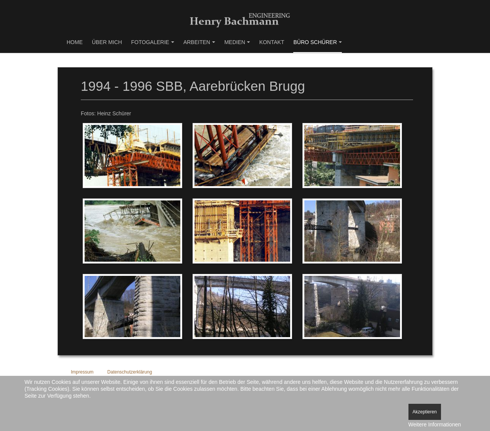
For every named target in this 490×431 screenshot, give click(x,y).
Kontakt (271, 42)
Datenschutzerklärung (129, 372)
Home (75, 42)
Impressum (82, 372)
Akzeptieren (425, 412)
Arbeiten (199, 42)
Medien (237, 42)
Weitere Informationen (434, 424)
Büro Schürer (317, 42)
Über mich (107, 42)
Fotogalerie (152, 42)
